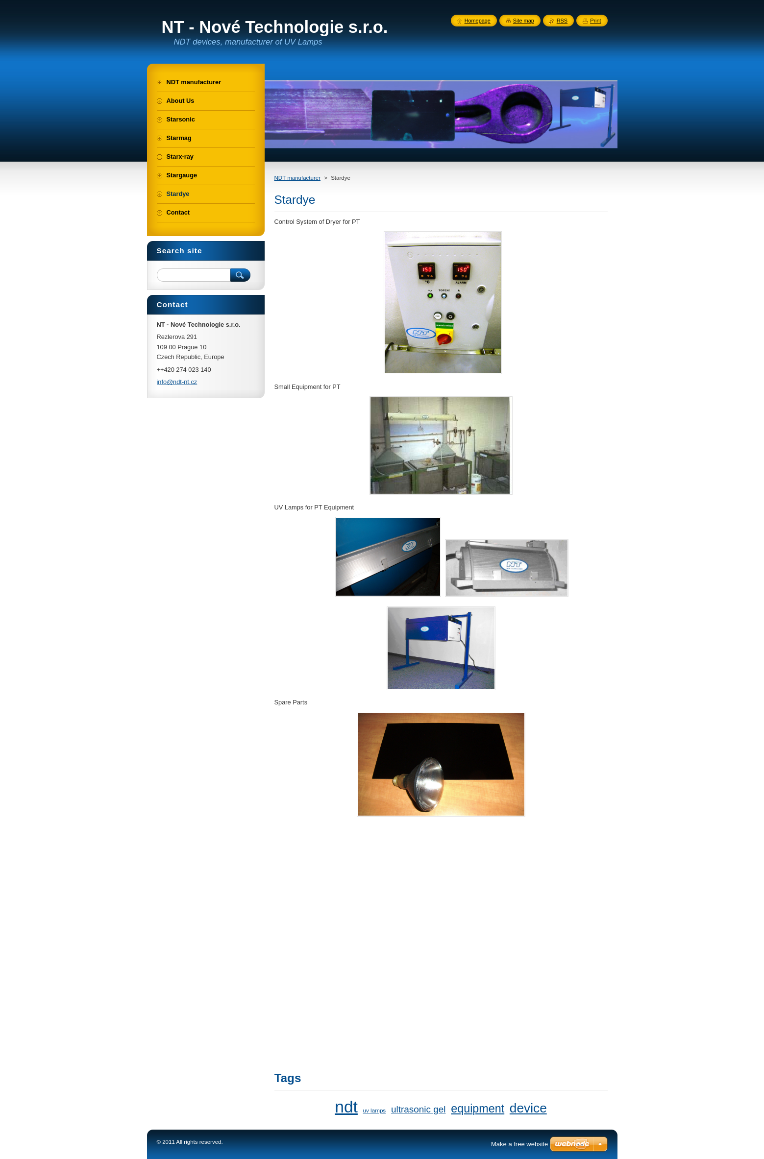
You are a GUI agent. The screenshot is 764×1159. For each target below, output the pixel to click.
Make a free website (519, 1144)
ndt (346, 1107)
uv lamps (374, 1110)
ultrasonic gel (418, 1109)
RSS (562, 21)
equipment (477, 1108)
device (528, 1108)
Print (595, 21)
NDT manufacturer (297, 178)
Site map (523, 21)
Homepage (478, 21)
